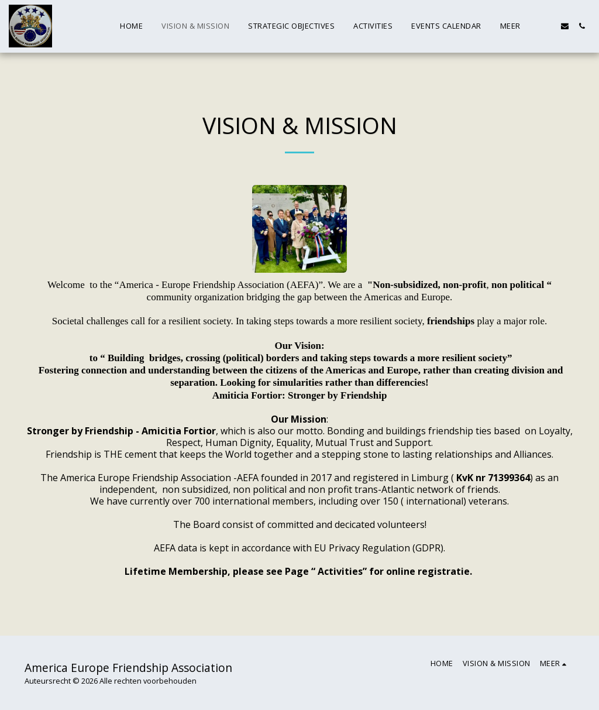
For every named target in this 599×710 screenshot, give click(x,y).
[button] (565, 26)
